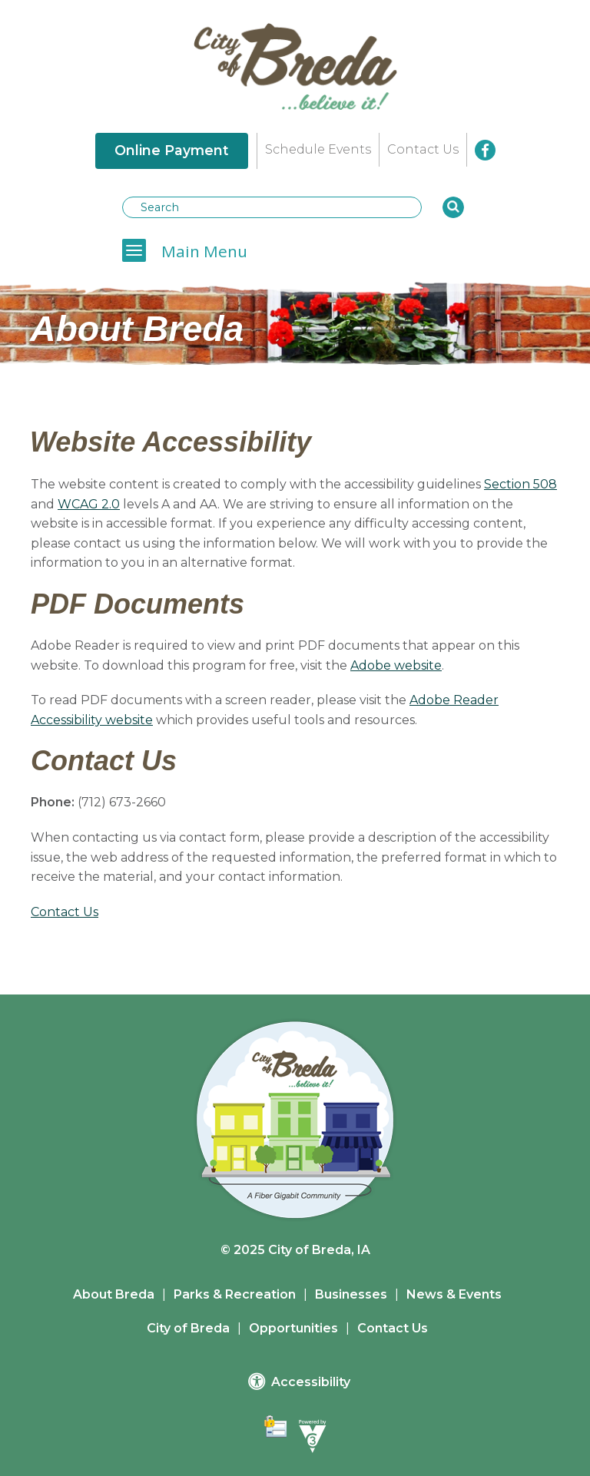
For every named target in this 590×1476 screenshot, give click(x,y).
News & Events (454, 1294)
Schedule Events (318, 149)
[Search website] (272, 207)
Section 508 (520, 484)
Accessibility (299, 1381)
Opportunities (293, 1328)
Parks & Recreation (235, 1294)
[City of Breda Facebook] (485, 150)
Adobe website (396, 665)
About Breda (113, 1294)
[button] (453, 207)
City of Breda (188, 1328)
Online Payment (171, 150)
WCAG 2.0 (89, 504)
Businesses (351, 1294)
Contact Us (423, 149)
